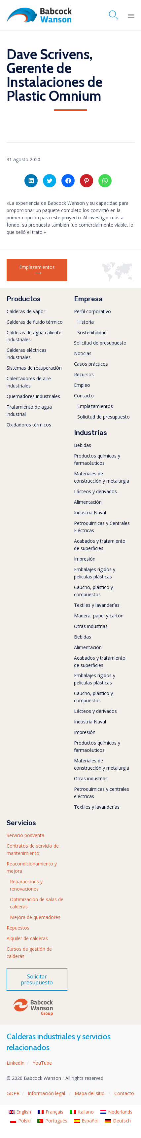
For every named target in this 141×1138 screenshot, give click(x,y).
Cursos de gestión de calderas (29, 952)
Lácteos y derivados (95, 491)
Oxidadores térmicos (29, 425)
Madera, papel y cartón (98, 615)
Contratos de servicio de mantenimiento (33, 849)
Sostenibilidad (92, 332)
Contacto (84, 395)
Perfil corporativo (92, 311)
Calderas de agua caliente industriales (34, 336)
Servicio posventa (25, 835)
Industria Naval (90, 512)
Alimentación (88, 502)
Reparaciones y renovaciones (26, 885)
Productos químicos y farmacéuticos (97, 459)
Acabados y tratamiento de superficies (99, 544)
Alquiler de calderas (27, 938)
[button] (37, 270)
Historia (85, 322)
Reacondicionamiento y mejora (32, 867)
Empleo (82, 385)
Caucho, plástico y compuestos (93, 591)
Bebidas (82, 445)
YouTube (42, 1063)
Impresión (84, 559)
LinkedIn (15, 1063)
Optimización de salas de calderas (36, 903)
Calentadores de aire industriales (29, 382)
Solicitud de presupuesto (100, 343)
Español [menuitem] (90, 1121)
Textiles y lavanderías (97, 605)
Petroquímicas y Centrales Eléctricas (102, 526)
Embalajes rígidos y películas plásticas (94, 573)
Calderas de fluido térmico (35, 322)
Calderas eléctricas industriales (27, 353)
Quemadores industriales (33, 396)
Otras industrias (91, 626)
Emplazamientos (95, 406)
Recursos (84, 374)
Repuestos (18, 928)
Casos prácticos (91, 364)
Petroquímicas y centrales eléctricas (101, 792)
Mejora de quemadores (35, 917)
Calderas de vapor (26, 311)
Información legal (47, 1093)
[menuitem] (20, 1112)
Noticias (82, 353)
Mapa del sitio (90, 1093)
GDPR (13, 1093)
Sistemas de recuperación (34, 368)
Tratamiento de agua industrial (29, 410)
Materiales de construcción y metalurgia (101, 477)
